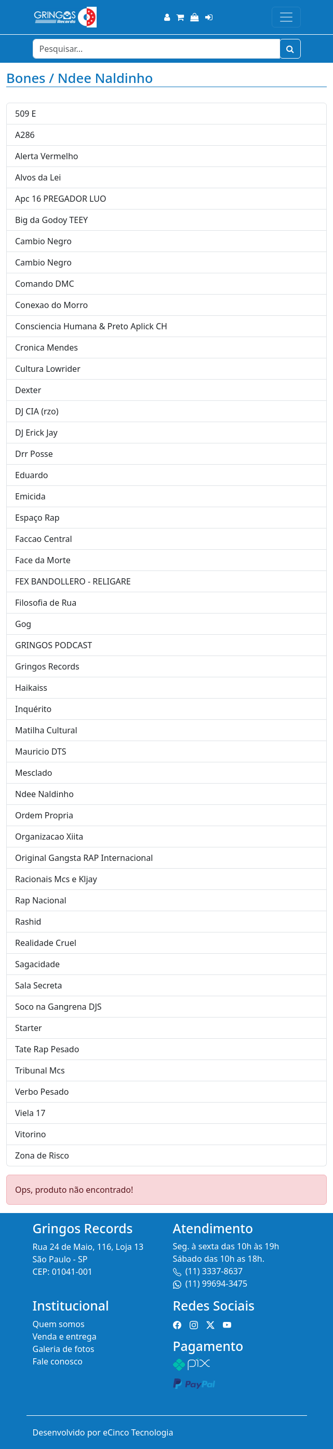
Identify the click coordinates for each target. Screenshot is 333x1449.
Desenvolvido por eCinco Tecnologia (103, 1432)
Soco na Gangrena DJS (58, 1006)
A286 (25, 135)
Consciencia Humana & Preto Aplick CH (91, 326)
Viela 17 (30, 1113)
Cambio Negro (43, 241)
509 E (25, 113)
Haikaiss (31, 687)
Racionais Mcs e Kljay (56, 879)
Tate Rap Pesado (47, 1049)
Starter (28, 1028)
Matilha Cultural (46, 730)
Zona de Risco (42, 1155)
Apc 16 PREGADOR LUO (60, 198)
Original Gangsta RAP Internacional (84, 857)
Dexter (28, 390)
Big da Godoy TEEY (51, 220)
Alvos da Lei (38, 177)
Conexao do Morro (51, 305)
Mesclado (33, 772)
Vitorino (30, 1134)
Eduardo (31, 475)
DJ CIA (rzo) (37, 411)
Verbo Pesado (42, 1091)
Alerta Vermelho (46, 156)
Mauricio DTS (40, 751)
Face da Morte (43, 560)
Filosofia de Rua (45, 602)
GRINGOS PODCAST (53, 645)
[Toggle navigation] (286, 17)
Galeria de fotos (64, 1349)
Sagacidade (37, 964)
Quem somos (59, 1324)
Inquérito (33, 709)
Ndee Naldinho (44, 794)
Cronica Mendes (46, 347)
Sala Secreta (38, 985)
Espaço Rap (37, 517)
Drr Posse (34, 453)
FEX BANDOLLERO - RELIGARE (73, 581)
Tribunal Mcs (40, 1070)
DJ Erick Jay (36, 432)
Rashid (28, 921)
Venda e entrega (65, 1336)
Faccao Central (43, 539)
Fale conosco (58, 1361)
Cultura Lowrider (48, 368)
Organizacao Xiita (49, 836)
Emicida (30, 496)
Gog (23, 624)
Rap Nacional (40, 900)
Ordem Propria (44, 815)
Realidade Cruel (45, 943)
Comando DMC (44, 283)
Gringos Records (47, 666)
